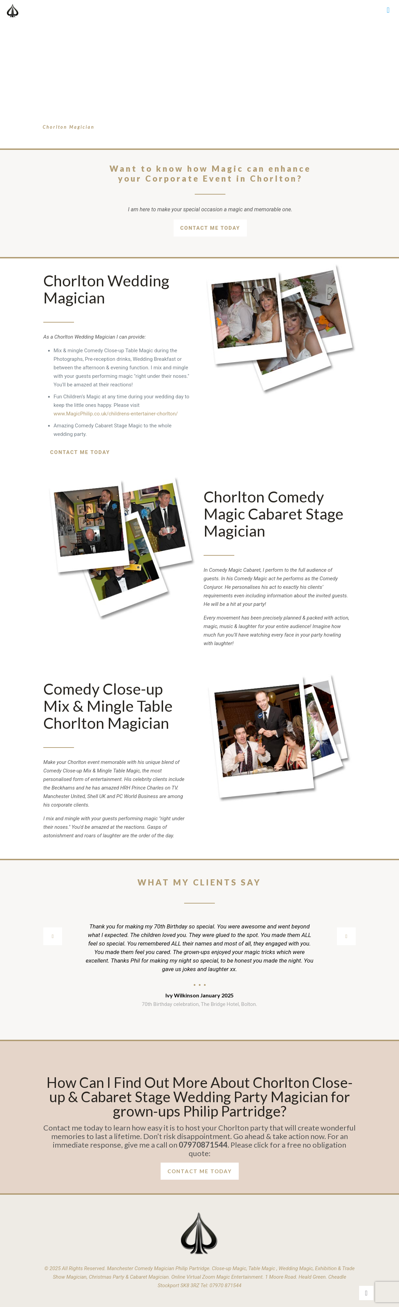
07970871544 (203, 1144)
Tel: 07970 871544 (221, 1285)
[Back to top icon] (366, 1293)
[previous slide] (52, 936)
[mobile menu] (388, 10)
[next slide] (346, 936)
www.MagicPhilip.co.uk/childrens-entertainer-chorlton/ (116, 414)
